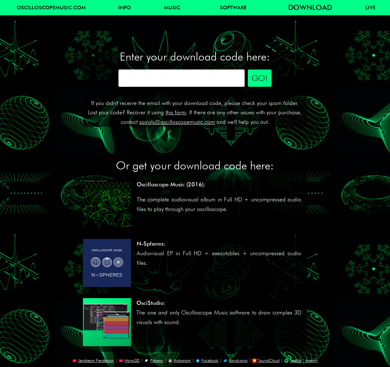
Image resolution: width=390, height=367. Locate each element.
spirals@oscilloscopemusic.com (177, 121)
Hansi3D (129, 360)
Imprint (312, 360)
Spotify (292, 360)
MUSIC (172, 7)
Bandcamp (235, 360)
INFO (124, 7)
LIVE (370, 7)
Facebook (207, 360)
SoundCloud (266, 360)
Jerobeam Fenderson (93, 360)
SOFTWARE (233, 7)
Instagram (179, 360)
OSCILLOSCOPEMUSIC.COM (51, 7)
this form (176, 112)
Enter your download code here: (195, 56)
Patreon (153, 360)
